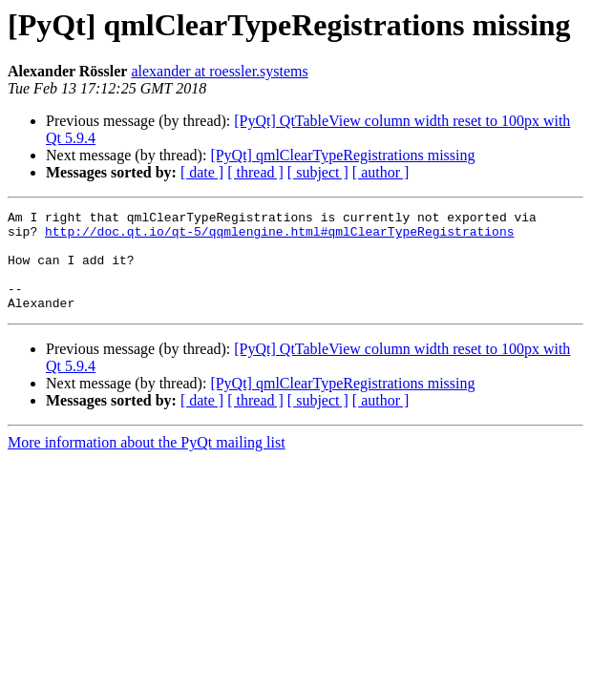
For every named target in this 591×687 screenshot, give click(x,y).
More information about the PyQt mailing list (146, 462)
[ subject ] (317, 172)
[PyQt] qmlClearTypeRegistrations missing (342, 155)
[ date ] (201, 172)
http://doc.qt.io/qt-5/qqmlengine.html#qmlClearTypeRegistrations (279, 236)
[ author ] (381, 172)
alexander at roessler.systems (219, 71)
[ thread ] (255, 172)
